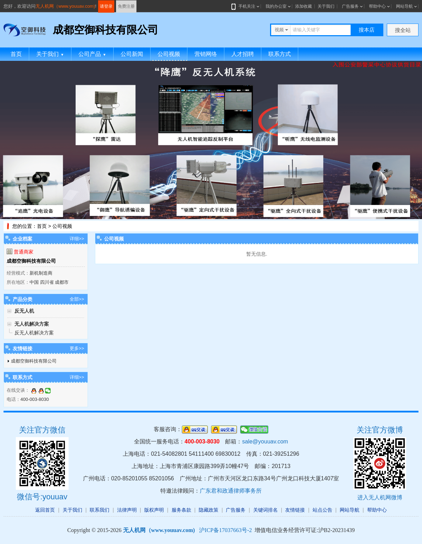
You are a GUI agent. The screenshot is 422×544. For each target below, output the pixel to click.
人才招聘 (242, 54)
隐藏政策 (208, 510)
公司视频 (169, 54)
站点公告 (322, 510)
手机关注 (245, 6)
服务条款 (181, 510)
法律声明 (127, 510)
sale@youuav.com (265, 441)
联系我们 (99, 510)
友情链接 (295, 510)
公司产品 (92, 54)
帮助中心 (377, 6)
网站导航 (404, 6)
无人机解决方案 (31, 324)
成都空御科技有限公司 (31, 261)
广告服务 (350, 6)
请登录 (106, 6)
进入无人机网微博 (379, 497)
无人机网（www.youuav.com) (65, 6)
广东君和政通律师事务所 (231, 491)
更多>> (77, 348)
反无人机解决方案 (34, 332)
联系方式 (279, 54)
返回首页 (45, 510)
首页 (16, 54)
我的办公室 (276, 6)
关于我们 (326, 6)
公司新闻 (132, 54)
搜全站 (403, 30)
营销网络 (205, 54)
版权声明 (154, 510)
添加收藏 (303, 6)
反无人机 (24, 311)
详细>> (77, 238)
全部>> (77, 299)
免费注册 (126, 6)
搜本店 (367, 30)
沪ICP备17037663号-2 (225, 530)
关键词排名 (265, 510)
